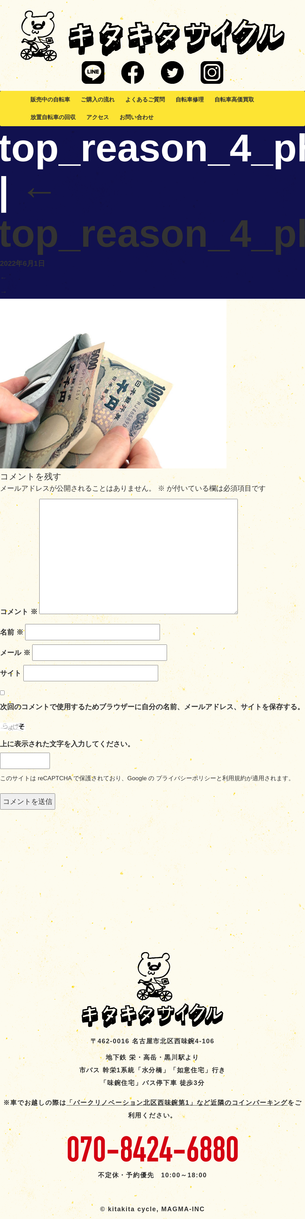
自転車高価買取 (234, 100)
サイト (10, 673)
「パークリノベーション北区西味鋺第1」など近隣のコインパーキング (177, 1102)
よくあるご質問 (145, 100)
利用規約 (234, 778)
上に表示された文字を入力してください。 (67, 744)
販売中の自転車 (50, 100)
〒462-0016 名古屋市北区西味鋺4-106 (152, 1041)
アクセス (97, 117)
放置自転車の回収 (53, 117)
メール (15, 653)
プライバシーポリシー (186, 778)
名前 (11, 632)
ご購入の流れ (98, 100)
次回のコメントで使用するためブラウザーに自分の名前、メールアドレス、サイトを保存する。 (152, 707)
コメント (19, 612)
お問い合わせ (137, 117)
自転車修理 (189, 100)
